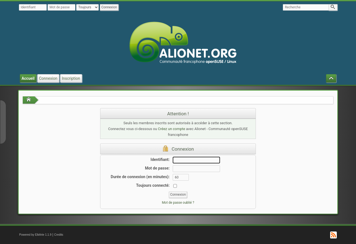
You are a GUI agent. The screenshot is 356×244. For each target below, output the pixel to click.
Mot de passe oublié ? (178, 203)
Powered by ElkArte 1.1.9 (35, 234)
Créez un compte (171, 129)
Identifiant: (159, 159)
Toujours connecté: (152, 185)
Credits (58, 234)
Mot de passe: (157, 168)
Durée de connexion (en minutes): (140, 177)
